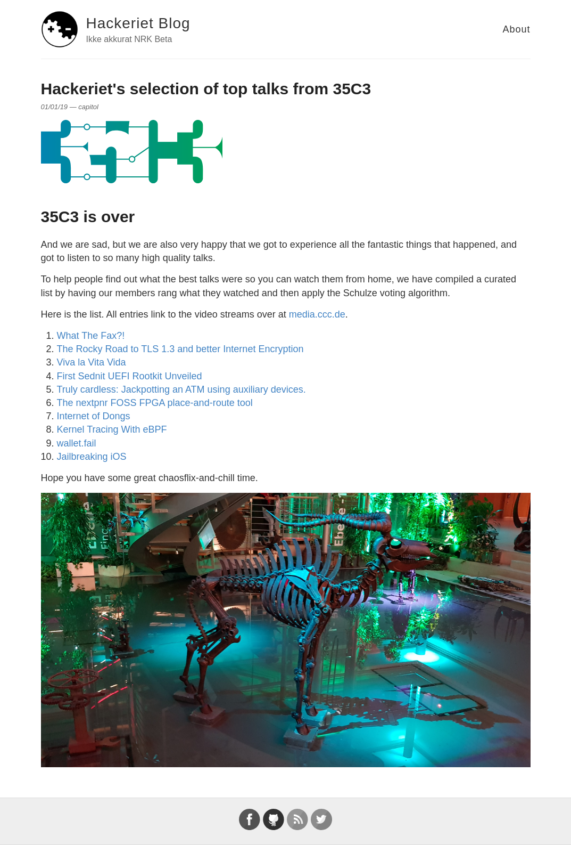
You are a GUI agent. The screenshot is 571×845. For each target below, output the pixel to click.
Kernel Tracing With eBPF (112, 429)
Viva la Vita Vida (91, 362)
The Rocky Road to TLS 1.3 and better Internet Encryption (180, 349)
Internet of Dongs (93, 416)
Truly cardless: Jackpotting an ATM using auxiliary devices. (181, 389)
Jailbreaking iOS (92, 456)
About (516, 29)
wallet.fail (76, 443)
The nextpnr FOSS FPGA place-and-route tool (155, 402)
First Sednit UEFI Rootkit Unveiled (129, 376)
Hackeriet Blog (138, 23)
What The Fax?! (91, 335)
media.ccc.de (317, 314)
